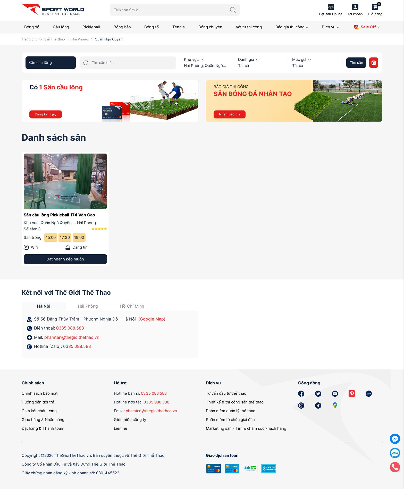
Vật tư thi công (249, 26)
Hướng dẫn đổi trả (38, 402)
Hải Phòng (80, 39)
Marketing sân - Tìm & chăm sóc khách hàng (246, 428)
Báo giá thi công (291, 26)
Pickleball (91, 26)
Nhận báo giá (229, 114)
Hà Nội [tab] (43, 306)
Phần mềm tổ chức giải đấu (230, 419)
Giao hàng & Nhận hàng (43, 419)
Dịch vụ (330, 26)
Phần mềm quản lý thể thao (230, 410)
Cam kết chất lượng (39, 410)
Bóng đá (31, 26)
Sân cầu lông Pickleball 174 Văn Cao (59, 214)
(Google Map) (151, 319)
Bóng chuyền (210, 26)
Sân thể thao (54, 39)
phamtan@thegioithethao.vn (71, 337)
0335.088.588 (70, 328)
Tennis (178, 26)
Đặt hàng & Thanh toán (42, 428)
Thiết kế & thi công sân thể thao (235, 402)
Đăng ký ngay (45, 114)
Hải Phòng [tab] (88, 306)
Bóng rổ (151, 26)
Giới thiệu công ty (130, 419)
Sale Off (367, 27)
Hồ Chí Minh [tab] (132, 306)
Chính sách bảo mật (39, 393)
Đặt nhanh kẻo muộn (65, 259)
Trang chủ (30, 39)
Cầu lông (61, 26)
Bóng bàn (122, 26)
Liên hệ (120, 428)
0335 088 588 (154, 393)
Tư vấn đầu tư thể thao (226, 393)
